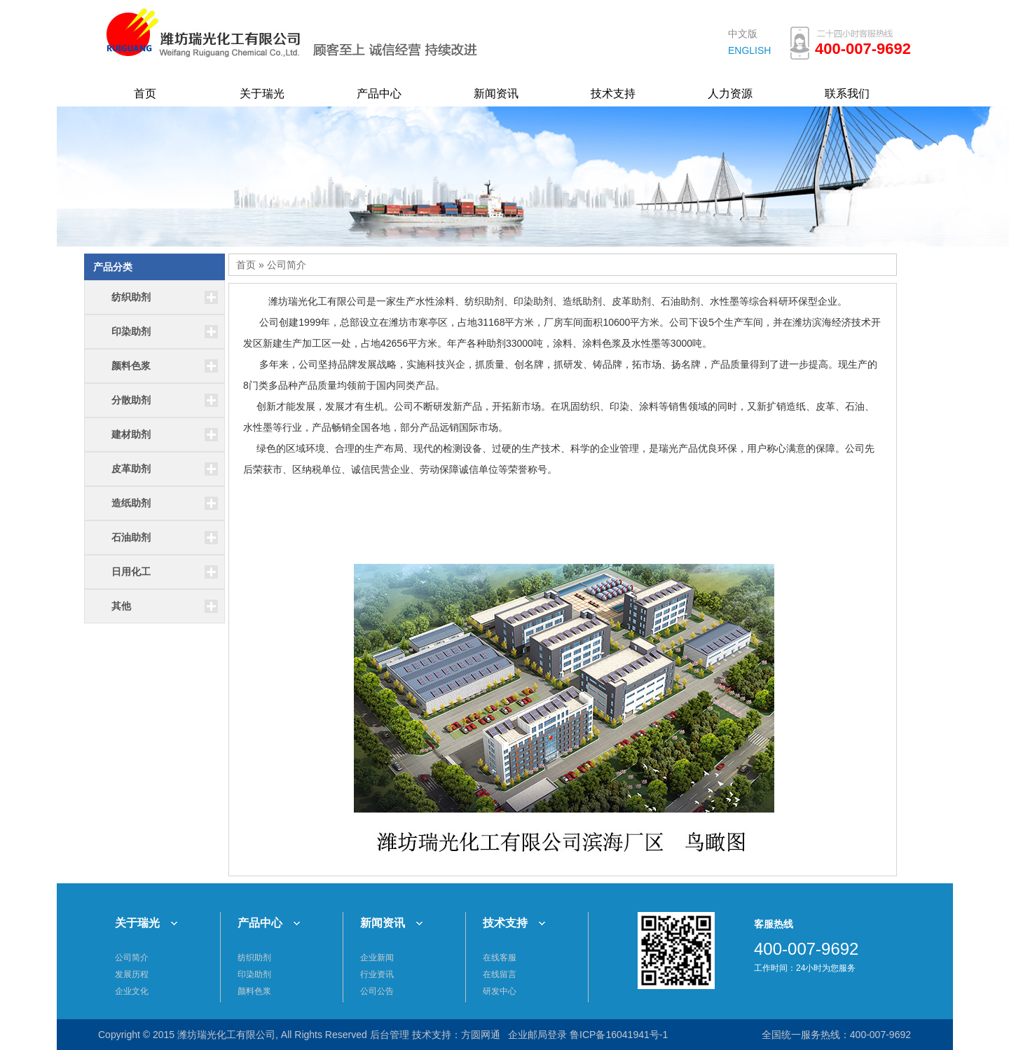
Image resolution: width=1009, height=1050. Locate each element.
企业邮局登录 (537, 1034)
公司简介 (286, 264)
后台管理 (389, 1034)
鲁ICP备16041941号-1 (619, 1034)
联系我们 (847, 93)
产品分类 (112, 266)
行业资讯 (377, 974)
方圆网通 (480, 1034)
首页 (145, 93)
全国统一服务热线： (806, 1034)
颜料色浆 (254, 991)
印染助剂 (254, 974)
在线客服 (499, 957)
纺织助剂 (254, 957)
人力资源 (730, 93)
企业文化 (132, 991)
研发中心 (499, 991)
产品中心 (379, 93)
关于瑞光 (262, 93)
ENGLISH (749, 50)
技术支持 (613, 93)
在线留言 (499, 974)
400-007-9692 (880, 1034)
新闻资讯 (496, 93)
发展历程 (132, 974)
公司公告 (377, 991)
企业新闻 (377, 957)
